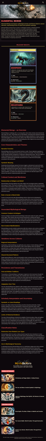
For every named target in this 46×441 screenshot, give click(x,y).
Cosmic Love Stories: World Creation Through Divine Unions (28, 430)
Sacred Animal (15, 50)
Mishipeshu (16, 68)
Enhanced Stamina (14, 76)
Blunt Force (13, 81)
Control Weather (14, 114)
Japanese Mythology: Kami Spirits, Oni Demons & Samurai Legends (29, 397)
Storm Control (21, 114)
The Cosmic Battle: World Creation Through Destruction (29, 421)
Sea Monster (15, 87)
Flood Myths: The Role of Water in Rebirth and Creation (29, 411)
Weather (19, 118)
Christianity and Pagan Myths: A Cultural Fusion (27, 378)
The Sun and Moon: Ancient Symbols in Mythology (27, 387)
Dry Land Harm (19, 81)
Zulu (12, 101)
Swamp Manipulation (23, 76)
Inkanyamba (17, 105)
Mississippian (13, 64)
